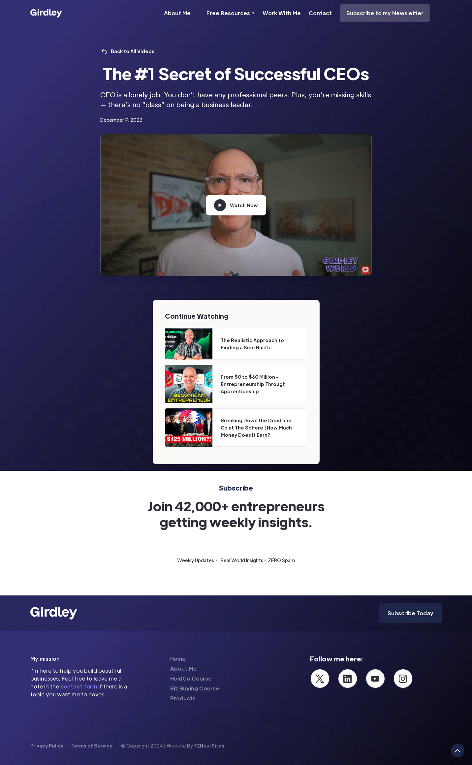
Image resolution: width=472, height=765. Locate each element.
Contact (320, 13)
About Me (177, 13)
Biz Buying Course (194, 688)
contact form (78, 686)
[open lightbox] (236, 205)
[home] (46, 13)
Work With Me (282, 13)
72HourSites (209, 746)
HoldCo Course (191, 678)
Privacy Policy (46, 746)
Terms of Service (92, 746)
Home (178, 658)
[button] (230, 13)
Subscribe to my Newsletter (385, 13)
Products (183, 698)
